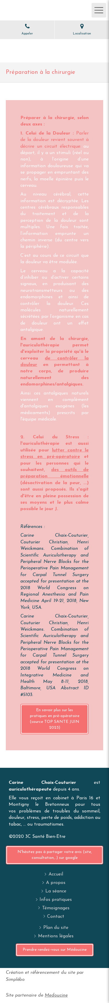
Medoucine (56, 995)
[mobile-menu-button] (99, 10)
